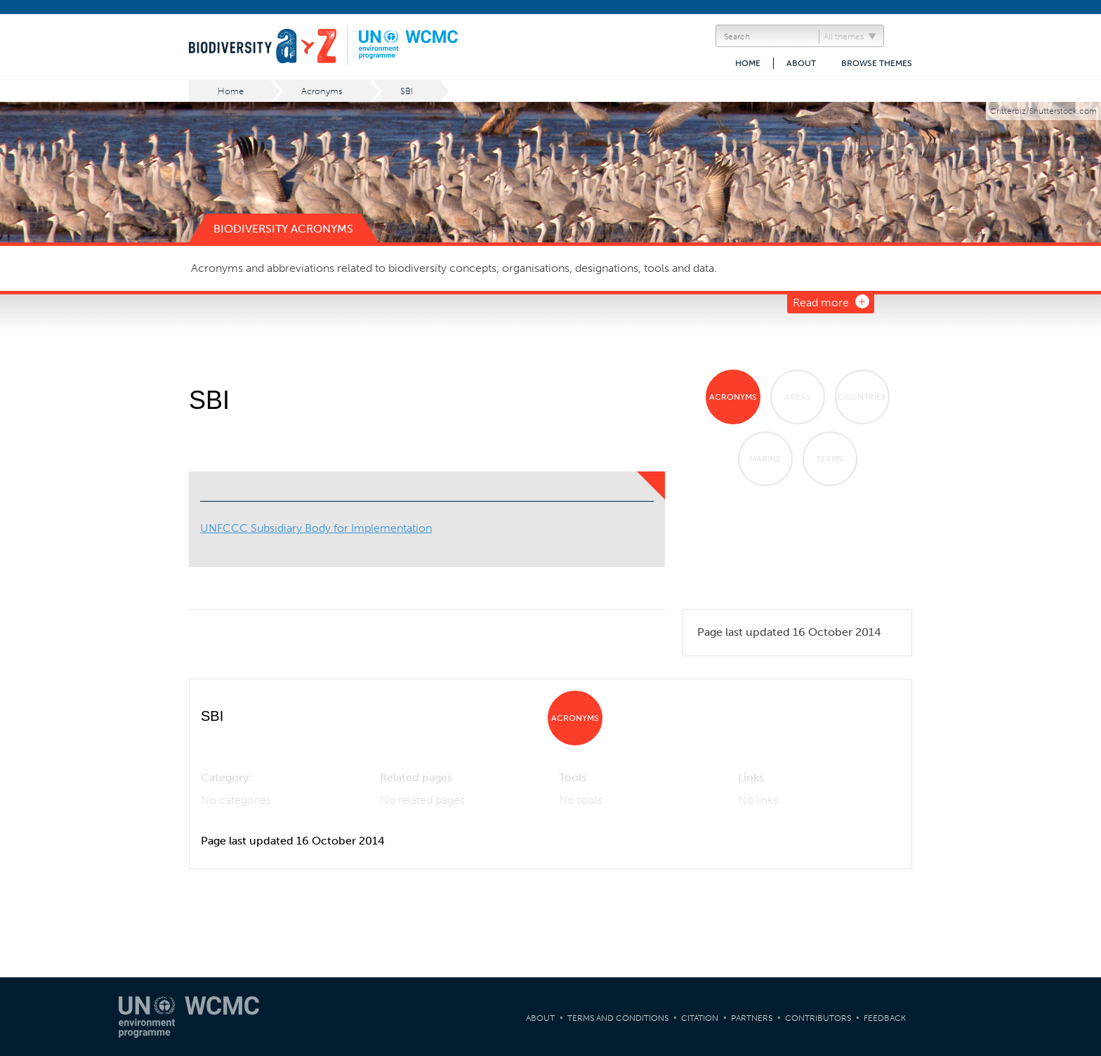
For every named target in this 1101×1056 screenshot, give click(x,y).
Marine (765, 459)
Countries (862, 397)
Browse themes (876, 63)
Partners (751, 1018)
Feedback (885, 1018)
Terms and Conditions (617, 1018)
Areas (797, 397)
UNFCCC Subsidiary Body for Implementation (316, 528)
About (801, 63)
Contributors (818, 1018)
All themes (844, 36)
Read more (821, 302)
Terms (829, 459)
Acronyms (322, 91)
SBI (406, 91)
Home (747, 63)
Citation (699, 1018)
